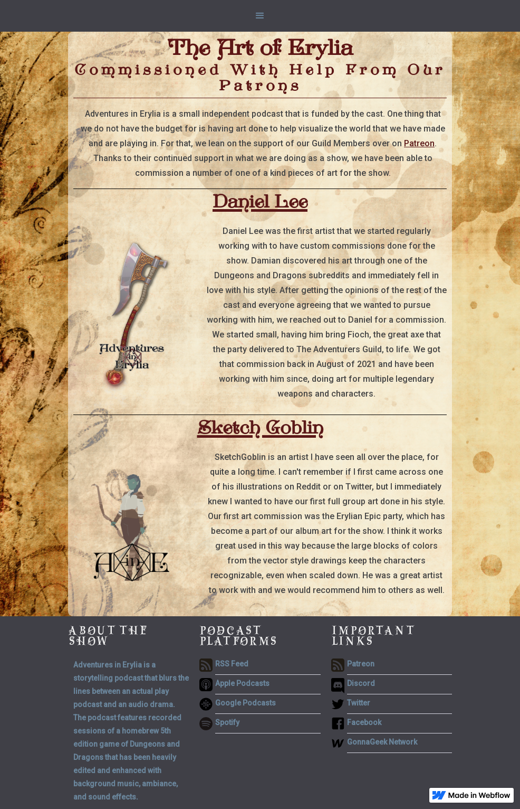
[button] (260, 16)
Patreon (419, 143)
